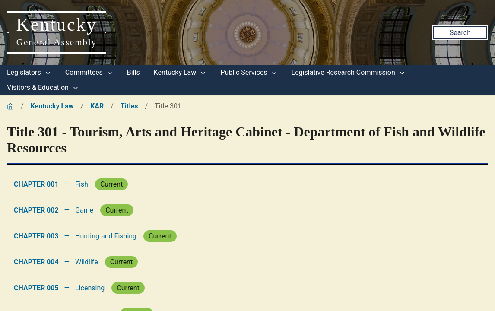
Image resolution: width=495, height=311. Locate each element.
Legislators (29, 72)
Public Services (248, 72)
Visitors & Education (43, 87)
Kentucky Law (180, 72)
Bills (133, 72)
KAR (97, 106)
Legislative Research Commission (349, 72)
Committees (89, 72)
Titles (129, 106)
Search (460, 33)
